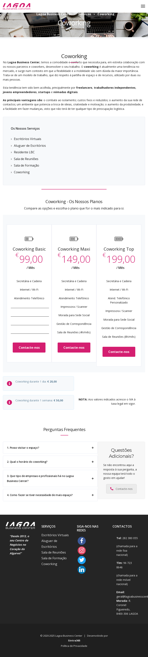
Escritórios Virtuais (27, 139)
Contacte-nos (29, 347)
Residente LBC (24, 152)
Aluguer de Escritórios (30, 145)
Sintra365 (74, 640)
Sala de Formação (26, 165)
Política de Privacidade (74, 646)
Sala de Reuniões (26, 159)
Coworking (22, 172)
